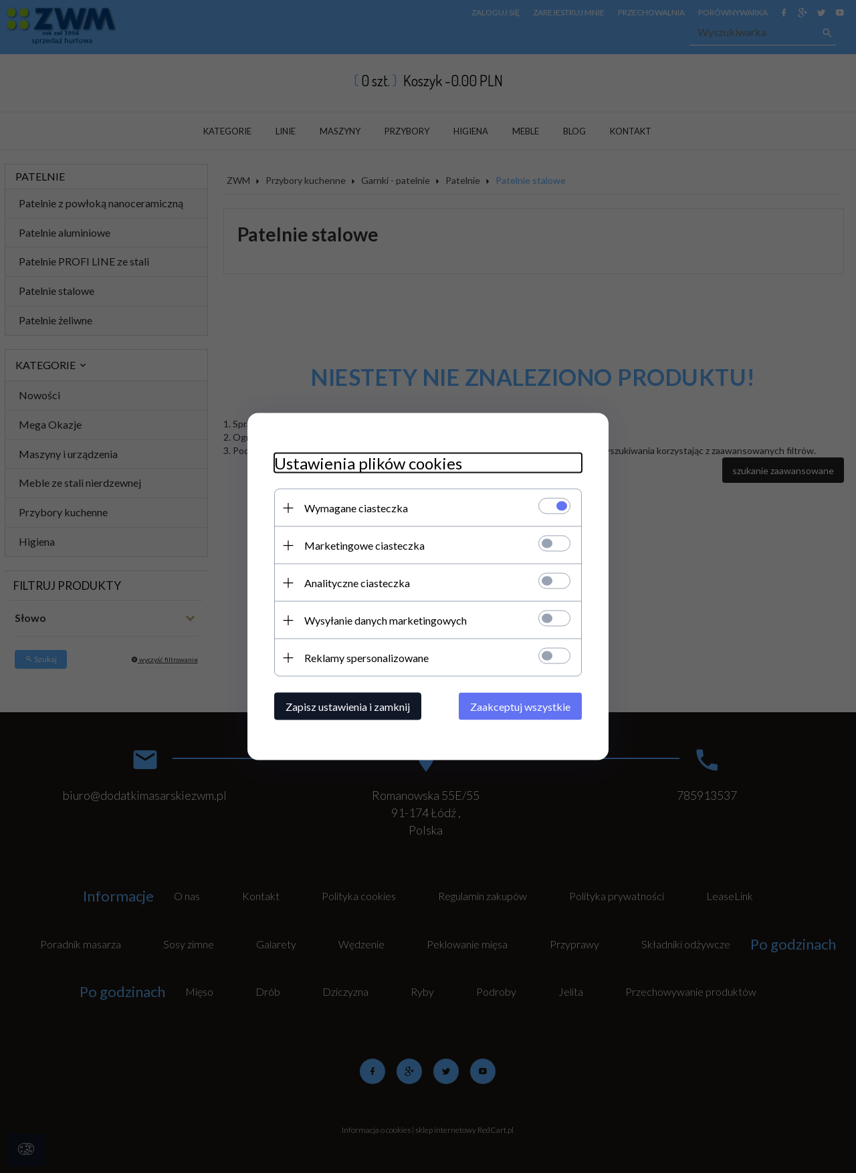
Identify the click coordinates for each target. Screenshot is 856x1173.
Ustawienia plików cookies (368, 463)
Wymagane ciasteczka (356, 508)
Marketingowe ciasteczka (364, 545)
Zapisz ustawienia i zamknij (348, 706)
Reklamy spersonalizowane (366, 657)
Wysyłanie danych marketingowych (385, 620)
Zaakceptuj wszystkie (520, 706)
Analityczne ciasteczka (357, 582)
